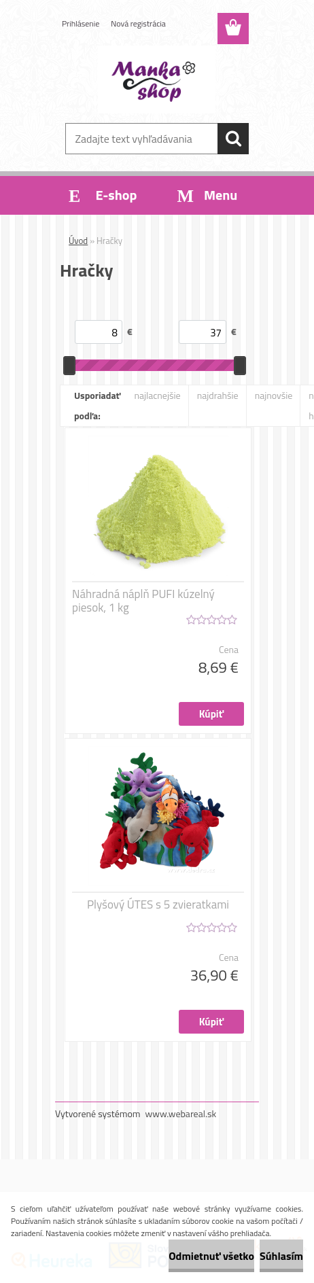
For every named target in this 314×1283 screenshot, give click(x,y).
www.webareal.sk (181, 1113)
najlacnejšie (157, 395)
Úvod (78, 240)
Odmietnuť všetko (211, 1256)
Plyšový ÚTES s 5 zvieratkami (158, 904)
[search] (233, 138)
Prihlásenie (80, 23)
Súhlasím (281, 1256)
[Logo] (156, 79)
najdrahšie (218, 395)
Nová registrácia (138, 23)
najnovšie (274, 395)
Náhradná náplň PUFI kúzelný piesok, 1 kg (143, 600)
